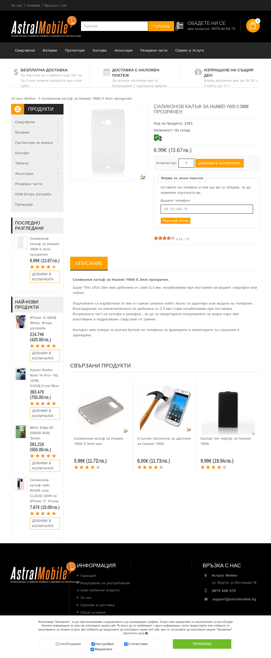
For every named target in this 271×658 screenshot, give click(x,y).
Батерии (50, 50)
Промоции (24, 204)
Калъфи (100, 50)
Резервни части (154, 50)
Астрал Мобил (23, 98)
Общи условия (93, 612)
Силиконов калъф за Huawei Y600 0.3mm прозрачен (44, 246)
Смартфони (25, 50)
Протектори (75, 50)
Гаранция (88, 575)
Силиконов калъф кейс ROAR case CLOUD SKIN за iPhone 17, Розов (44, 490)
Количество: (166, 163)
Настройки (104, 644)
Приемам (202, 644)
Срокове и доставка (97, 605)
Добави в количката (42, 277)
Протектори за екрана (34, 142)
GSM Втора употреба (33, 194)
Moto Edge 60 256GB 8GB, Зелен (41, 433)
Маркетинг (103, 649)
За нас (86, 597)
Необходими (70, 644)
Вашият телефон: (176, 200)
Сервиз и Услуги (189, 50)
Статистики (138, 644)
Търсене (161, 26)
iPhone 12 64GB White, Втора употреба (43, 323)
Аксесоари (123, 50)
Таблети (22, 163)
